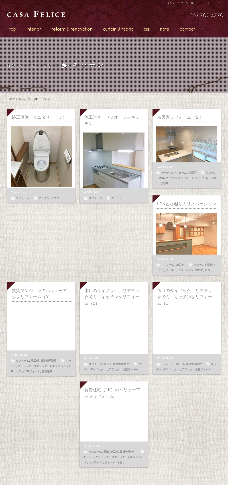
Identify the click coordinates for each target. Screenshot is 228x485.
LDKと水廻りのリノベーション (186, 203)
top (12, 29)
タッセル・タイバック (191, 178)
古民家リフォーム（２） (180, 117)
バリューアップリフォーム (99, 462)
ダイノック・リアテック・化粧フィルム (42, 366)
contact (187, 29)
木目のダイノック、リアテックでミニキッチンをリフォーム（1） (184, 297)
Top (9, 98)
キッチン (44, 198)
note (164, 29)
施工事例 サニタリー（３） (39, 117)
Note (19, 98)
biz (147, 29)
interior (33, 29)
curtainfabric (118, 29)
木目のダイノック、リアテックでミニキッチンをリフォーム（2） (111, 297)
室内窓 (199, 270)
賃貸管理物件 (48, 360)
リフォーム (22, 198)
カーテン (166, 172)
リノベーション (184, 270)
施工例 (192, 172)
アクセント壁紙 (203, 264)
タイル (170, 270)
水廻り (164, 183)
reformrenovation (72, 29)
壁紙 (106, 451)
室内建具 (47, 371)
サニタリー (57, 198)
